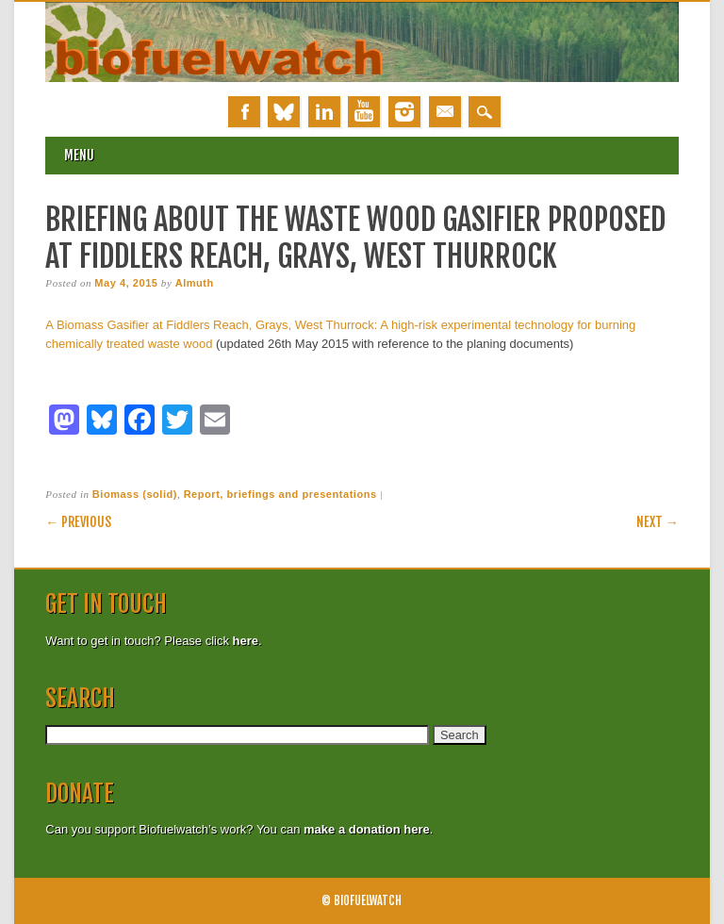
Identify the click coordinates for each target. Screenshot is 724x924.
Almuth (194, 283)
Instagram (404, 111)
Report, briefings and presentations (280, 494)
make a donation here (367, 829)
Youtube (364, 111)
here (245, 641)
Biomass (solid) (134, 494)
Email (445, 111)
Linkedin (324, 111)
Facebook (244, 111)
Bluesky (284, 111)
